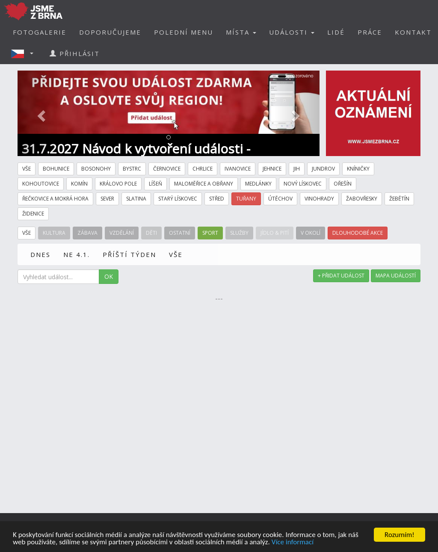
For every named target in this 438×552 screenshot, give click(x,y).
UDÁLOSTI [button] (291, 32)
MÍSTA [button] (241, 32)
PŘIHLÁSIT (75, 53)
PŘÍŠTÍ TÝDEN (129, 254)
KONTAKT (413, 32)
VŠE (176, 254)
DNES (40, 254)
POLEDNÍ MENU (183, 32)
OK (108, 276)
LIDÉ (336, 32)
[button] (24, 53)
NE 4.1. (76, 254)
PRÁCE (370, 32)
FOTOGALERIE (39, 32)
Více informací (293, 542)
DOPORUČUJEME (110, 32)
